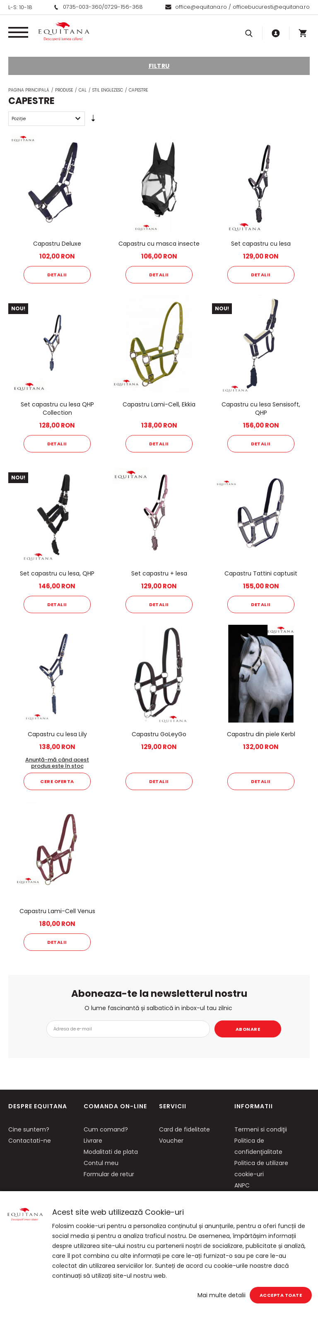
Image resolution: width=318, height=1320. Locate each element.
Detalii (57, 274)
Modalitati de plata (111, 1152)
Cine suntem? (28, 1129)
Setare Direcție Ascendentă (93, 120)
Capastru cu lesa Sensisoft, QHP (261, 408)
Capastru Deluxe (57, 243)
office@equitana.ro (201, 7)
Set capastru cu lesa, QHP (57, 573)
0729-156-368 (123, 7)
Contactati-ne (29, 1140)
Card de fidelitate (184, 1129)
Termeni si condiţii (260, 1129)
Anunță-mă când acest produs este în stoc (57, 763)
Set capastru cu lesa (261, 243)
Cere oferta (57, 781)
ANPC (242, 1185)
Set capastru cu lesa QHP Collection (57, 408)
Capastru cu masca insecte (159, 243)
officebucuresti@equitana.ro (271, 7)
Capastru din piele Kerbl (261, 734)
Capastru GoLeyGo (159, 734)
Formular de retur (109, 1174)
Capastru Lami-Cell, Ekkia (159, 404)
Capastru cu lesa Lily (57, 734)
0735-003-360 (82, 7)
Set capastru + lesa (159, 573)
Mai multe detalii (222, 1295)
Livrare (93, 1140)
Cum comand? (106, 1129)
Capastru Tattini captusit (260, 573)
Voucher (171, 1140)
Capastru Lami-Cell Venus (57, 911)
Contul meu (101, 1163)
